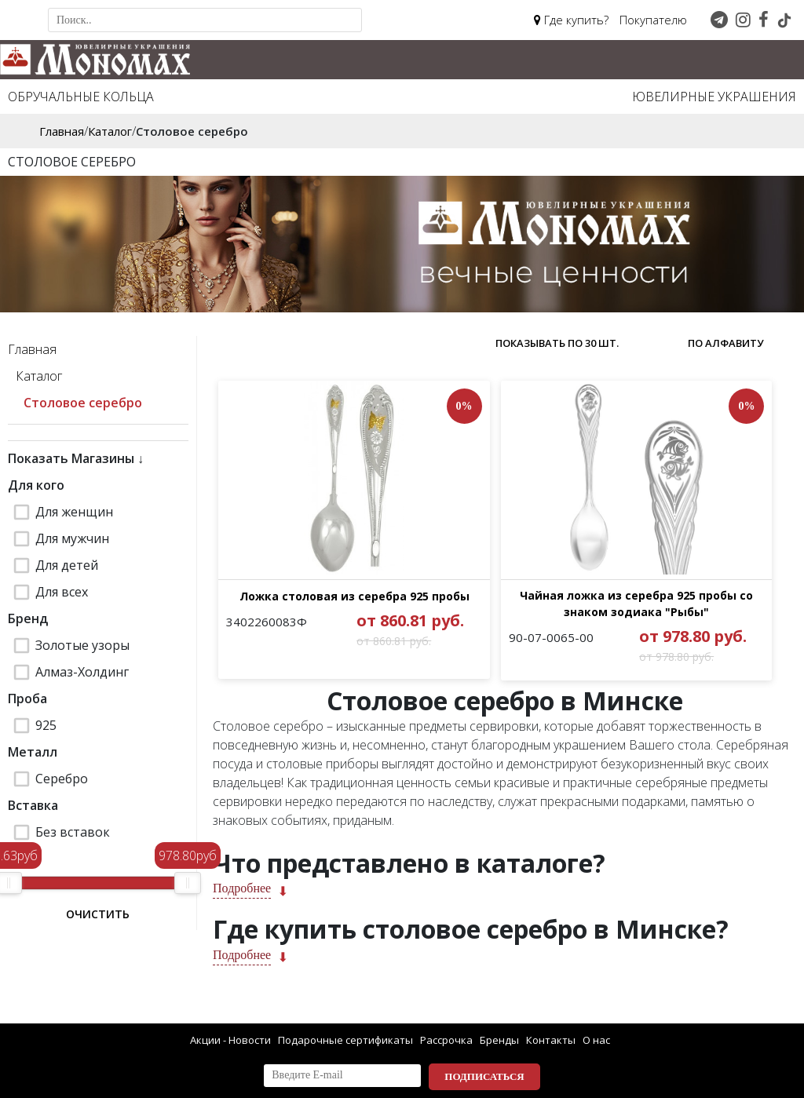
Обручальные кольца (81, 96)
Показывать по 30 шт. (557, 343)
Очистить (98, 913)
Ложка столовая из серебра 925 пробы (350, 622)
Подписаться (484, 1076)
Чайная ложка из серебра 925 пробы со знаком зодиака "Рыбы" (623, 630)
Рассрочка (446, 1040)
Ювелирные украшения (714, 96)
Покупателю (653, 19)
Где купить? (571, 19)
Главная (32, 349)
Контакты (551, 1040)
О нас (596, 1040)
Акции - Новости (230, 1040)
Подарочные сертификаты (345, 1040)
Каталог (39, 376)
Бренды (499, 1040)
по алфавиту (725, 343)
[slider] (187, 883)
